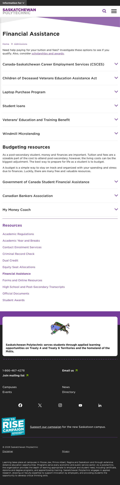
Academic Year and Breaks (21, 240)
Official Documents (15, 293)
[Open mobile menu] (113, 11)
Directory (68, 391)
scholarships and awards (48, 53)
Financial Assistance (16, 273)
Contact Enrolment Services (21, 247)
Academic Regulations (18, 233)
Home (5, 43)
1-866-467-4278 (13, 370)
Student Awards (13, 300)
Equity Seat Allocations (18, 267)
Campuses (9, 386)
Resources (12, 225)
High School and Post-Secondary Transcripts (33, 286)
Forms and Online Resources (22, 280)
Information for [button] (12, 2)
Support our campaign (45, 426)
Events (7, 391)
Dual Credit (10, 260)
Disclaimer (7, 451)
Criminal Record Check (18, 253)
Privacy (65, 451)
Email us (68, 370)
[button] (104, 12)
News (66, 386)
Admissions (20, 43)
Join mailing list (13, 375)
